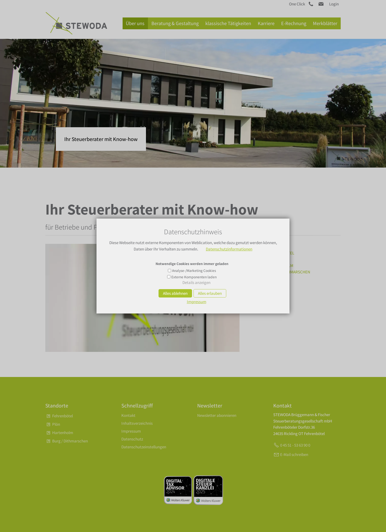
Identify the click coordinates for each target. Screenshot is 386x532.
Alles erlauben (210, 293)
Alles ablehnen (175, 293)
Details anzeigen (196, 282)
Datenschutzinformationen (229, 249)
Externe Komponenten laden (194, 276)
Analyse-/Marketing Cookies (194, 270)
